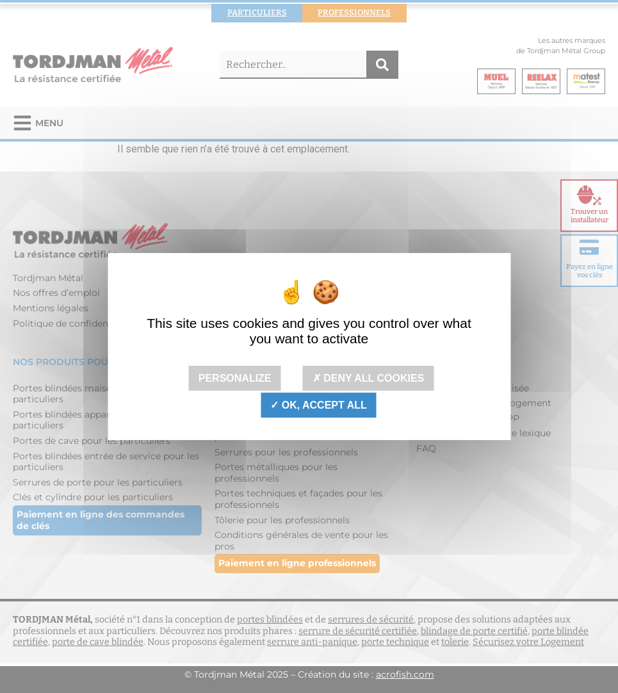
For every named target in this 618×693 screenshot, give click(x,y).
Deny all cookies (369, 378)
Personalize (235, 378)
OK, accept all (318, 405)
